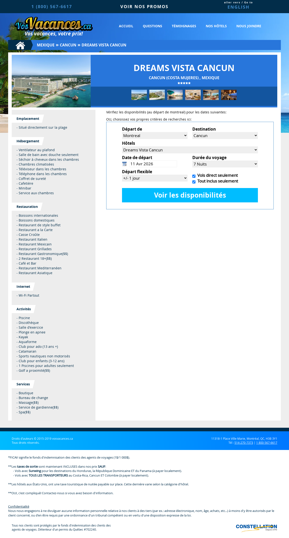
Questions (152, 26)
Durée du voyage (209, 157)
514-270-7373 (243, 442)
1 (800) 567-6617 (51, 7)
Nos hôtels (216, 26)
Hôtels (128, 143)
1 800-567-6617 (266, 442)
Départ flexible (137, 171)
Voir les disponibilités (190, 195)
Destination (204, 129)
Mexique (46, 45)
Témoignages (184, 26)
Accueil (126, 26)
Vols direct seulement (216, 175)
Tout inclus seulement (216, 181)
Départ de (132, 129)
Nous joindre (248, 26)
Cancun (68, 45)
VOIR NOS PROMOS (144, 7)
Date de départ (137, 157)
